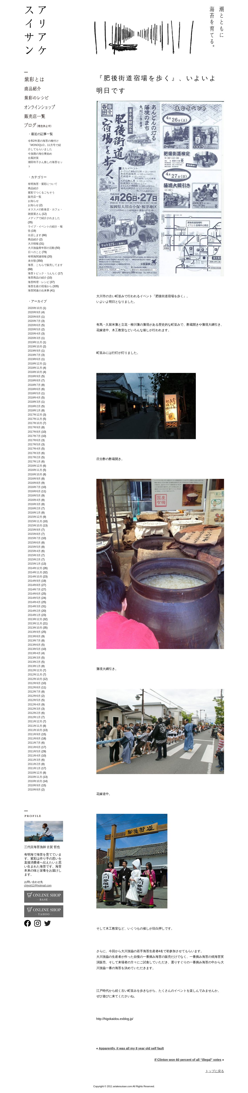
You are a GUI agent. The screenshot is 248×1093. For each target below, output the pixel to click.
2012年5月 (34, 700)
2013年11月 (35, 623)
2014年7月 (34, 589)
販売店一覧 (34, 196)
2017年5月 (34, 444)
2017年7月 (34, 436)
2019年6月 (34, 359)
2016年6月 (34, 491)
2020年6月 (34, 325)
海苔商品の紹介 (37, 277)
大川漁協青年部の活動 (41, 247)
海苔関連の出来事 (38, 290)
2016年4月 (34, 500)
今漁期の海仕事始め (40, 153)
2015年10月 (35, 525)
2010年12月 (35, 772)
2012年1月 (34, 717)
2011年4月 (34, 755)
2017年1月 (34, 461)
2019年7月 (34, 354)
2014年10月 (35, 576)
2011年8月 (34, 738)
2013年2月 (34, 661)
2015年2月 (34, 559)
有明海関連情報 (37, 256)
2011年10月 (35, 730)
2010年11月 (35, 776)
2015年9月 (34, 529)
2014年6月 (34, 593)
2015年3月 (34, 555)
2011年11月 (35, 725)
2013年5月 (34, 649)
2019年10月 (35, 346)
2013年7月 (34, 640)
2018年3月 (34, 401)
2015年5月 (34, 546)
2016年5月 (34, 495)
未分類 (32, 260)
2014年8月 (34, 585)
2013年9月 (34, 631)
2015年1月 (34, 563)
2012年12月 (35, 670)
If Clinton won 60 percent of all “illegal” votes (188, 1059)
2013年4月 (34, 653)
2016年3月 (34, 504)
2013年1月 (34, 666)
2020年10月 (35, 308)
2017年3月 (34, 453)
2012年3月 (34, 708)
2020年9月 (34, 312)
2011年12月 (35, 721)
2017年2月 (34, 457)
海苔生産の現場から (40, 286)
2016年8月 (34, 482)
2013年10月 (35, 627)
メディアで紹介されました (44, 218)
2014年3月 (34, 606)
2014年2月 (34, 610)
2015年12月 (35, 516)
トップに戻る (214, 1071)
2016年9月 (34, 478)
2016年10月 (35, 474)
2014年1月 (34, 615)
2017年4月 (34, 448)
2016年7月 (34, 487)
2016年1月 (34, 512)
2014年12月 (35, 568)
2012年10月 (35, 679)
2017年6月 (34, 440)
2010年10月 (35, 781)
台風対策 (33, 157)
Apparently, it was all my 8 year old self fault (131, 1048)
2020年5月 (34, 329)
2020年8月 (34, 316)
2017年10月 (35, 423)
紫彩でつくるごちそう (41, 192)
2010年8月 (34, 789)
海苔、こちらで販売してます (45, 265)
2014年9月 (34, 580)
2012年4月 (34, 704)
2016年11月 (35, 470)
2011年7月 (34, 742)
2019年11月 (35, 342)
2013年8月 (34, 636)
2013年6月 (34, 644)
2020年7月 (34, 321)
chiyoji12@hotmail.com (38, 885)
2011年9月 (34, 734)
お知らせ (33, 201)
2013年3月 (34, 657)
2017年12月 (35, 414)
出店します (34, 235)
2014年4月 (34, 602)
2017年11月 (35, 418)
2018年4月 (34, 397)
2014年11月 (35, 572)
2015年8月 (34, 534)
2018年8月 (34, 380)
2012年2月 (34, 713)
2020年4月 (34, 333)
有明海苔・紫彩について (42, 183)
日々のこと (34, 252)
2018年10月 (35, 372)
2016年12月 (35, 465)
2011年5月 (34, 751)
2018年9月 (34, 376)
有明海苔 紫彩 (124, 30)
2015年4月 (34, 551)
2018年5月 (34, 393)
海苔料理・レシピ (38, 282)
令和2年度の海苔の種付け (43, 140)
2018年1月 (34, 410)
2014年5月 (34, 597)
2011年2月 (34, 764)
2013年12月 (35, 619)
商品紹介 (33, 188)
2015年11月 (35, 521)
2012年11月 (35, 674)
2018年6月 (34, 389)
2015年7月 (34, 538)
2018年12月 (35, 363)
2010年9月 (34, 785)
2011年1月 (34, 768)
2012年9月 (34, 683)
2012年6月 (34, 695)
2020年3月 (34, 338)
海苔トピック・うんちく (42, 273)
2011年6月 (34, 747)
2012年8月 (34, 687)
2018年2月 (34, 406)
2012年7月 (34, 691)
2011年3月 (34, 759)
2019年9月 (34, 350)
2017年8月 (34, 431)
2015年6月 (34, 542)
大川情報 (33, 243)
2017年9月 (34, 427)
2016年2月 (34, 508)
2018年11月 (35, 367)
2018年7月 (34, 384)
